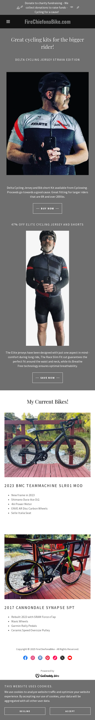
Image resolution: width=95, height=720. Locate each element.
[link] (47, 21)
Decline (25, 711)
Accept (70, 711)
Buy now (47, 208)
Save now (47, 377)
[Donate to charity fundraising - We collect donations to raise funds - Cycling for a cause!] (47, 7)
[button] (10, 21)
